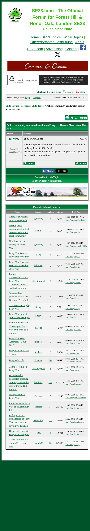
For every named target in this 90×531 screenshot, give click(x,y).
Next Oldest (39, 180)
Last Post (69, 220)
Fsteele (38, 406)
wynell (77, 353)
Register (37, 97)
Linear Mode (81, 125)
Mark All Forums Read (48, 91)
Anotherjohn (79, 220)
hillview (14, 138)
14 (50, 406)
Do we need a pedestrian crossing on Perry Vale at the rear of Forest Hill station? (18, 382)
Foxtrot (38, 396)
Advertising (54, 49)
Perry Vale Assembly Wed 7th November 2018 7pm (19, 265)
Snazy (76, 298)
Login (27, 97)
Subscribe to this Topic (47, 177)
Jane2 (38, 432)
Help (80, 91)
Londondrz (79, 422)
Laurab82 (38, 443)
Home (34, 37)
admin (38, 230)
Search (68, 91)
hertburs (38, 382)
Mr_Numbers (80, 397)
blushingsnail (38, 280)
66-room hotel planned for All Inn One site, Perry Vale (19, 296)
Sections (25, 105)
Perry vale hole (16, 360)
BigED (77, 256)
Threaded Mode (67, 125)
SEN (38, 254)
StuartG (77, 282)
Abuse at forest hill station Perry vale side (18, 443)
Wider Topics (73, 37)
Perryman (78, 408)
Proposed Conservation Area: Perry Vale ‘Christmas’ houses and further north (18, 281)
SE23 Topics (51, 37)
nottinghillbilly (80, 246)
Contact (71, 49)
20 (50, 360)
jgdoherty (38, 218)
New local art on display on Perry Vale (17, 244)
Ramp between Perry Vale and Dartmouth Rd (19, 407)
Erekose (38, 360)
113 (50, 382)
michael (77, 329)
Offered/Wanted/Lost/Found (51, 42)
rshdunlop (38, 420)
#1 (86, 139)
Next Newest (54, 180)
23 (50, 420)
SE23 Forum (12, 105)
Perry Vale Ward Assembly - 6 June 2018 (18, 342)
